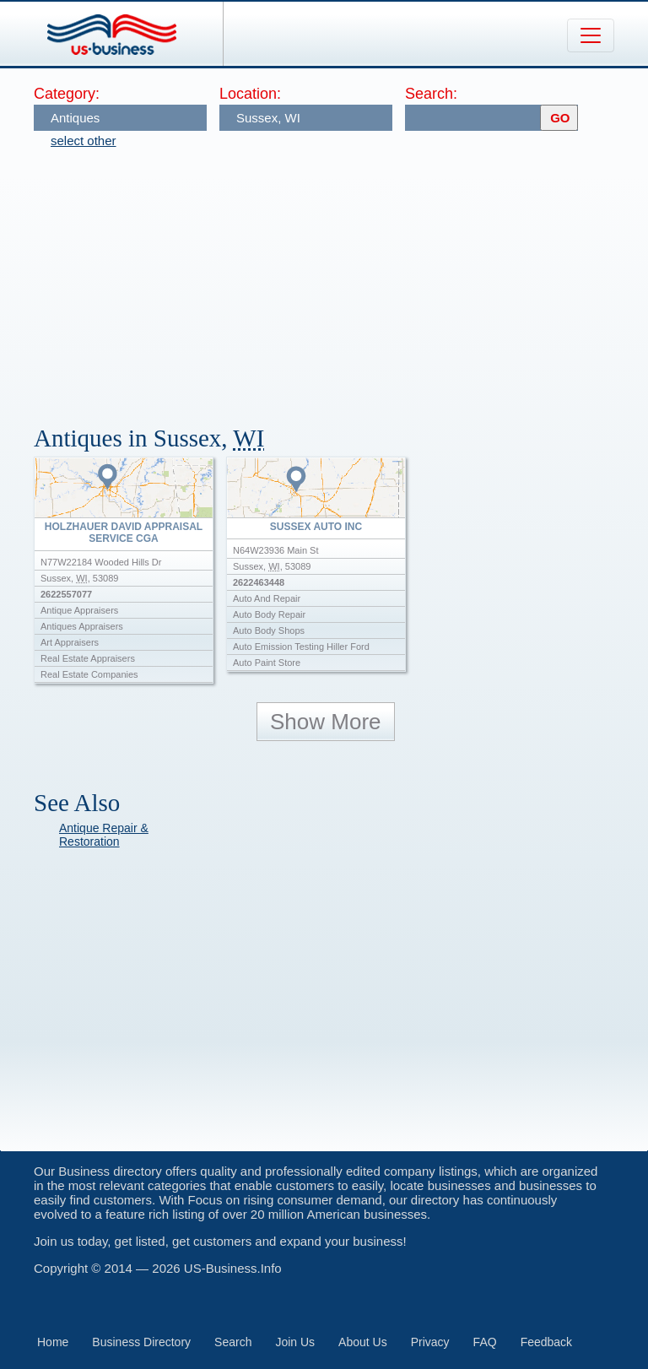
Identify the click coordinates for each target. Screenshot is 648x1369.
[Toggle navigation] (590, 35)
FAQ (485, 1342)
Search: (431, 93)
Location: (250, 93)
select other (83, 140)
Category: (67, 93)
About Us (362, 1342)
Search (232, 1342)
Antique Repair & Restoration (103, 834)
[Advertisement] (341, 278)
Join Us (295, 1342)
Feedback (546, 1342)
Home (52, 1342)
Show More (325, 721)
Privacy (430, 1342)
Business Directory (141, 1342)
